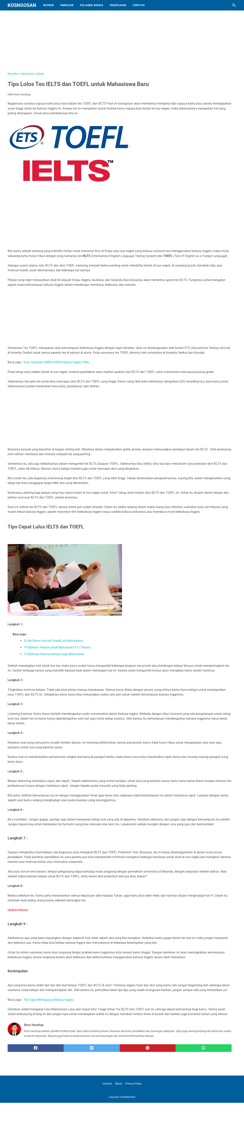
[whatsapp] (204, 1048)
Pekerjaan (118, 5)
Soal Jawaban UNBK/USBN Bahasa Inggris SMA (56, 362)
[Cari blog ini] (234, 5)
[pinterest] (148, 1048)
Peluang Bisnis (91, 5)
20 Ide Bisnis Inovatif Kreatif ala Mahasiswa (53, 641)
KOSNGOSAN (22, 5)
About (118, 1083)
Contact (107, 1083)
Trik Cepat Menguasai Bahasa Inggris (48, 1000)
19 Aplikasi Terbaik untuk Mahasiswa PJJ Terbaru (57, 647)
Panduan (67, 5)
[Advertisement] (103, 43)
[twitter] (92, 1048)
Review (48, 5)
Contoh (139, 5)
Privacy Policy (133, 1083)
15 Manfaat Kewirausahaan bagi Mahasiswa (54, 654)
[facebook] (36, 1048)
